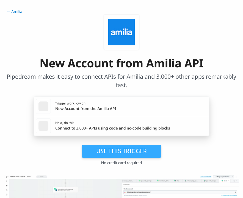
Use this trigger (121, 151)
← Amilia (14, 11)
